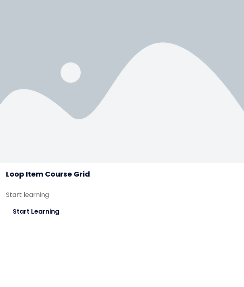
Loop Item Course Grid (48, 174)
